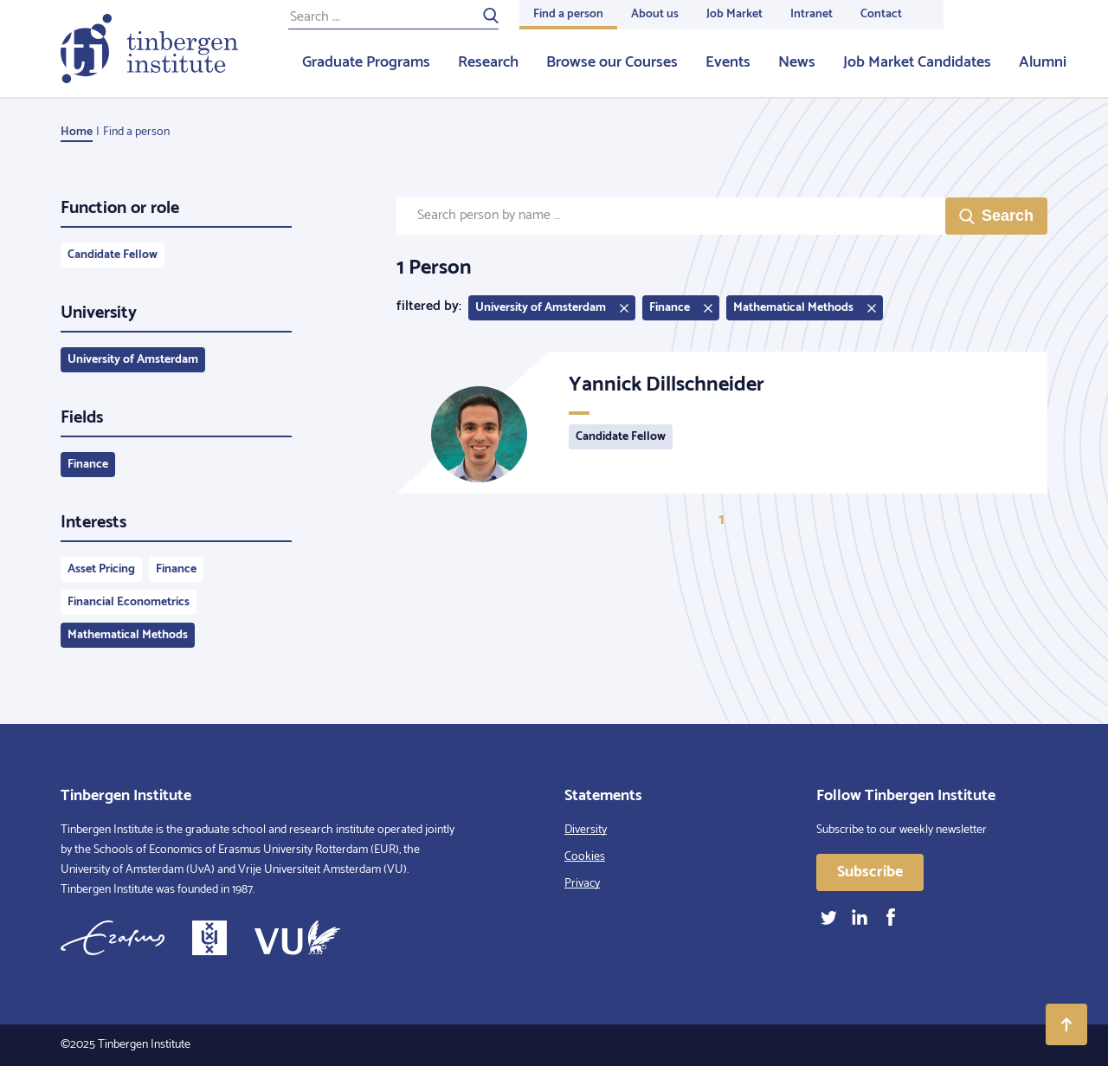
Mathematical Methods (128, 635)
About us (655, 14)
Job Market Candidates (917, 62)
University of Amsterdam (133, 360)
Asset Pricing (101, 569)
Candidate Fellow (113, 255)
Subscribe (870, 872)
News (796, 62)
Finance (88, 465)
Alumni (1042, 62)
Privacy (582, 884)
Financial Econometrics (129, 602)
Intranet (811, 14)
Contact (881, 14)
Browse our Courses (612, 62)
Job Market (734, 14)
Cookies (584, 857)
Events (727, 62)
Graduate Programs (366, 62)
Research (488, 62)
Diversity (585, 830)
